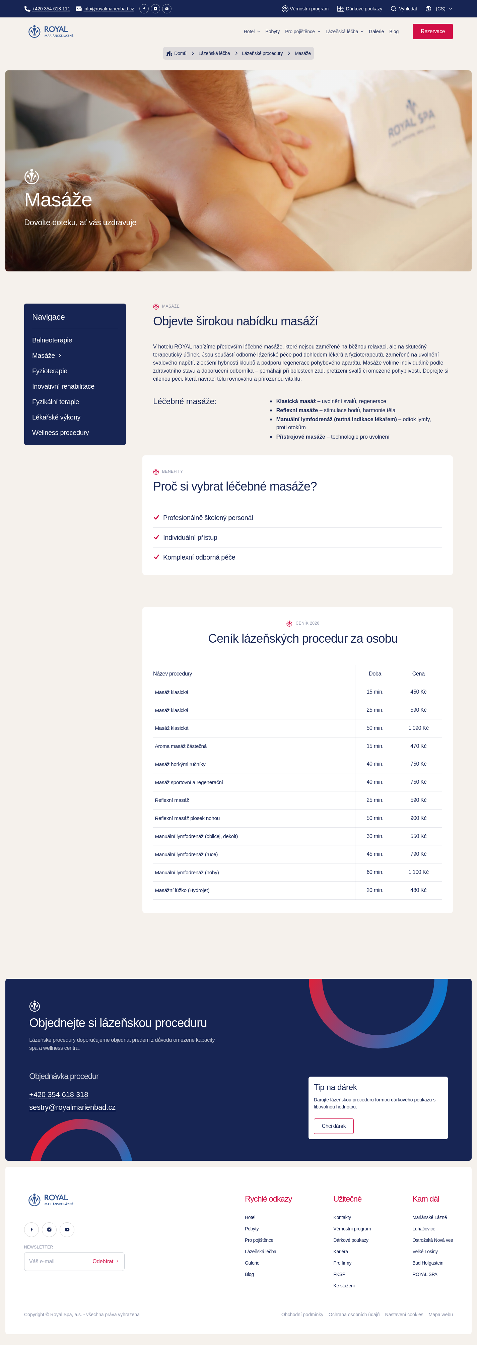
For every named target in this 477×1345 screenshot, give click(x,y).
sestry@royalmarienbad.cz (76, 1107)
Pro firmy (342, 1263)
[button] (439, 8)
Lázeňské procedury (258, 53)
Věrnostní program (352, 1228)
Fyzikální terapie (55, 401)
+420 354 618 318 (61, 1094)
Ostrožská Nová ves (432, 1240)
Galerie (376, 31)
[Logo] (74, 1200)
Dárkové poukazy (350, 1240)
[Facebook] (144, 8)
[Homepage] (51, 31)
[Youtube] (167, 8)
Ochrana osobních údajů (354, 1314)
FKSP (339, 1274)
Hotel (252, 31)
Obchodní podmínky (302, 1314)
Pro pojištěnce (302, 31)
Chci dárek (334, 1127)
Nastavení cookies (404, 1314)
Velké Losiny (425, 1251)
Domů (176, 53)
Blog (394, 31)
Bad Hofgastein (427, 1263)
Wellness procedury (60, 432)
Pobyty (272, 31)
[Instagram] (155, 8)
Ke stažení (344, 1285)
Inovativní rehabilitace (63, 386)
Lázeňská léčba (344, 31)
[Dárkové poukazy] (359, 9)
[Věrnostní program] (305, 8)
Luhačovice (423, 1228)
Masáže (298, 53)
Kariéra (340, 1251)
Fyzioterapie (49, 371)
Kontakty (342, 1217)
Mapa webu (441, 1314)
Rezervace (433, 31)
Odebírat (106, 1261)
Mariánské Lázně (429, 1217)
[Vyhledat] (403, 8)
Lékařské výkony (56, 417)
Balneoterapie (52, 340)
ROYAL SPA (424, 1274)
